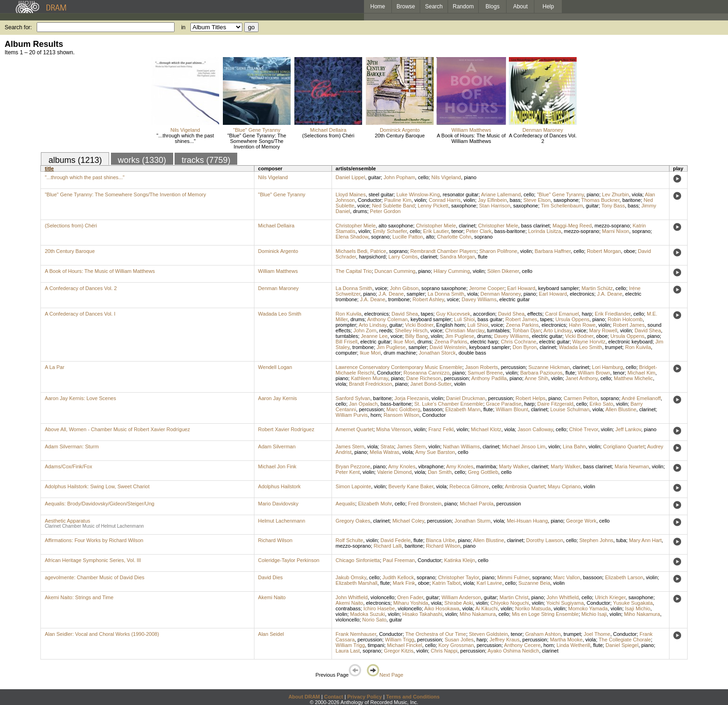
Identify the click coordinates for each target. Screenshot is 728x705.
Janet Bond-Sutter (430, 384)
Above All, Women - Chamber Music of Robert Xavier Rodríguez (117, 429)
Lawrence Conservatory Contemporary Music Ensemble (399, 367)
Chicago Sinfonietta (358, 560)
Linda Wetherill (574, 645)
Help (548, 6)
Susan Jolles (459, 639)
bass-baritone (510, 231)
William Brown (594, 372)
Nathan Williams (461, 446)
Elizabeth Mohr (375, 503)
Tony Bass (613, 205)
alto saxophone (395, 225)
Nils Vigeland (185, 130)
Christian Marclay (464, 330)
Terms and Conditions (413, 696)
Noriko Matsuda (533, 608)
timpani (376, 645)
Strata (387, 446)
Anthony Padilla (489, 378)
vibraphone (430, 466)
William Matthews (471, 130)
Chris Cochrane (518, 341)
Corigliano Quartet (623, 446)
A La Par (54, 367)
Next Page (385, 675)
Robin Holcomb (625, 319)
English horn (450, 325)
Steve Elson (537, 200)
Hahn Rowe (582, 325)
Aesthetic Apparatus (67, 521)
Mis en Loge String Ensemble (545, 614)
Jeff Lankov (628, 429)
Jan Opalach (363, 404)
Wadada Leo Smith (279, 314)
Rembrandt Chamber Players (443, 251)
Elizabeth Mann (463, 409)
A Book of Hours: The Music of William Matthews (471, 138)
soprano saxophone (444, 288)
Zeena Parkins (522, 325)
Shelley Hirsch (411, 330)
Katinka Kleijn (459, 560)
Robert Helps (531, 398)
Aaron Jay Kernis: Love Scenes (80, 398)
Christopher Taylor (458, 577)
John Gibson (404, 288)
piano (470, 177)
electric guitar (515, 299)
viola (637, 194)
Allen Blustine (621, 409)
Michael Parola (477, 503)
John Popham (399, 177)
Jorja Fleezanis (411, 398)
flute (483, 256)
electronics (582, 294)
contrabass (348, 608)
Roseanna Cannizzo (426, 372)
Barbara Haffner (553, 251)
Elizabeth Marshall (356, 583)
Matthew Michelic (633, 378)
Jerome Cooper (486, 288)
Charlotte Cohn (454, 236)
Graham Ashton (542, 634)
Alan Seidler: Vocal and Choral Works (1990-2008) (102, 634)
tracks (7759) (206, 160)
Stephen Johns (596, 540)
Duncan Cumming (395, 271)
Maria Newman (632, 466)
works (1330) (142, 160)
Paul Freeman (399, 560)
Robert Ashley (428, 299)
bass (515, 200)
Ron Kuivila (349, 314)
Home (377, 6)
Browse (405, 6)
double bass (472, 353)
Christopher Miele (356, 225)
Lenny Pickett (433, 205)
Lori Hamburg (607, 367)
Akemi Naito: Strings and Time (79, 597)
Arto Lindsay (372, 325)
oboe (629, 251)
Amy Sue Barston (435, 452)
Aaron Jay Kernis (277, 398)
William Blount (512, 409)
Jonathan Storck (437, 353)
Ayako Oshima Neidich (513, 650)
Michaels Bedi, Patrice (361, 251)
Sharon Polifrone (498, 251)
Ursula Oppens (572, 319)
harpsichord (372, 256)
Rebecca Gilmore (469, 486)
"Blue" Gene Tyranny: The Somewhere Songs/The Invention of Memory (257, 141)
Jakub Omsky (351, 577)
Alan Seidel (271, 634)
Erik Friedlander (612, 314)
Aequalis (345, 503)
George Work (581, 521)
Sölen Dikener (503, 271)
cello (423, 177)
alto (430, 236)
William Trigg (399, 639)
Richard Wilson (275, 540)
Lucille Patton (407, 236)
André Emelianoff (641, 398)
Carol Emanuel (562, 314)
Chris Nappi (444, 650)
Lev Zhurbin (615, 194)
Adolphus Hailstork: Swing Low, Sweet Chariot (97, 486)
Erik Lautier (435, 231)
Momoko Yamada (588, 608)
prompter (346, 325)
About (520, 6)
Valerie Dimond (394, 472)
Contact (333, 696)
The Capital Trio (354, 271)
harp (587, 314)
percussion (513, 367)
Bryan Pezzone (353, 466)
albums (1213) (75, 160)
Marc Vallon (566, 577)
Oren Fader (410, 597)
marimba (486, 466)
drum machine (400, 353)
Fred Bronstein (425, 503)
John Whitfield (352, 597)
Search (434, 6)
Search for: (18, 27)
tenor (457, 231)
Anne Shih (536, 378)
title (49, 168)
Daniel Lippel (350, 177)
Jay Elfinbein (492, 200)
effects (534, 314)
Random (463, 6)
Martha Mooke (566, 639)
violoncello (382, 597)
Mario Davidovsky (278, 503)
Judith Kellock (398, 577)
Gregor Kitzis (399, 650)
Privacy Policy (364, 696)
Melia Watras (384, 452)
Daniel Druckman (465, 398)
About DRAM (304, 696)
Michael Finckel (404, 645)
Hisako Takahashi (422, 614)
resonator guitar (460, 194)
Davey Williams (479, 299)
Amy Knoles (402, 466)
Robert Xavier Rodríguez (286, 429)
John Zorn (365, 330)
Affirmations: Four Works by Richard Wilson (94, 540)
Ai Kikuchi (486, 608)
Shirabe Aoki (458, 603)
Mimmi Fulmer (513, 577)
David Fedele (395, 540)
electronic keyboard (630, 341)
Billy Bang (416, 336)
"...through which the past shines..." (185, 138)
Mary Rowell (603, 330)
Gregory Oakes (353, 521)
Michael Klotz (486, 429)
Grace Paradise (503, 404)
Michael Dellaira (328, 130)
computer (346, 353)
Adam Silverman (277, 446)
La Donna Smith (354, 288)
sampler (416, 294)
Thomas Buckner (600, 200)
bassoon (432, 409)
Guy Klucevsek (453, 314)
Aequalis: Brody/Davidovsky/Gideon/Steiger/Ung (99, 503)
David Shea (404, 314)
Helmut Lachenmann (282, 521)
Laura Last (348, 650)
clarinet (467, 225)
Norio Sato (374, 619)
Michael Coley (408, 521)
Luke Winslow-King (418, 194)
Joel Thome (597, 634)
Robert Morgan (604, 251)
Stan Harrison (494, 205)
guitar (374, 177)
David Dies (270, 577)
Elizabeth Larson (624, 577)
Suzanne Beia (535, 583)
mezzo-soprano (612, 225)
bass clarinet (535, 225)
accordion (484, 314)
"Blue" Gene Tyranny (256, 130)
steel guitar (381, 194)
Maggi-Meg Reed (572, 225)
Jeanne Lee (374, 336)
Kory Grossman (456, 645)
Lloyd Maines (351, 194)
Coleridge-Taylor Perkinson (288, 560)
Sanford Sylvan (353, 398)
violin (420, 200)
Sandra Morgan (457, 256)
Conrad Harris (444, 200)
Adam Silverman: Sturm (71, 446)
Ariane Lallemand (501, 194)
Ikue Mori (404, 341)
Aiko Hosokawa (442, 608)
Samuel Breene (485, 372)
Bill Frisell (347, 341)
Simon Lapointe (353, 486)
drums (360, 211)
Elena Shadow (352, 236)
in (183, 27)
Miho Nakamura (478, 614)
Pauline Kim (397, 200)
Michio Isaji (593, 614)
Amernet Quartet (354, 429)
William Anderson (461, 597)
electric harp (484, 341)
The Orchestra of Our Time (435, 634)
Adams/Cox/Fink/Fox (68, 466)
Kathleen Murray (369, 378)
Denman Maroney (542, 130)
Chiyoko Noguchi (509, 603)
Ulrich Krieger (610, 597)
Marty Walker (514, 466)
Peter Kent (348, 472)
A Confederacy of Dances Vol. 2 (543, 138)
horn (375, 415)
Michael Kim (642, 372)
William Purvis (352, 415)
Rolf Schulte (349, 540)
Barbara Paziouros (541, 372)
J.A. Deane (390, 294)
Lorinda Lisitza (544, 231)
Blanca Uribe (440, 540)
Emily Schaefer (390, 231)
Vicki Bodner (419, 325)
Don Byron (525, 347)
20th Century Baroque (400, 135)
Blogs (493, 6)
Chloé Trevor (583, 429)
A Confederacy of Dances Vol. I (80, 314)
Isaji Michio (637, 608)
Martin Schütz (596, 288)
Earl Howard (521, 288)
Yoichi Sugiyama (565, 603)
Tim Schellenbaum (562, 205)
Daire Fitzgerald (555, 404)
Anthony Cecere (522, 645)
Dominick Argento (400, 130)
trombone (399, 299)
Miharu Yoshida (410, 603)
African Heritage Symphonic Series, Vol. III (93, 560)
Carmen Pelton (581, 398)
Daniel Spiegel (621, 645)
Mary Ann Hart (645, 540)
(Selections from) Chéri (328, 135)
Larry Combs (403, 256)
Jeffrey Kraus (504, 639)
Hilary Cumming (452, 271)
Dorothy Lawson (544, 540)
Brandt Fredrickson (370, 384)
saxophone (565, 200)
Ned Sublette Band (393, 205)
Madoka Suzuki (367, 614)
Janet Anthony (582, 378)
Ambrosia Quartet (525, 486)
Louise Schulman (569, 409)
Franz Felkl (441, 429)
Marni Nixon (616, 231)
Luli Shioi (464, 319)
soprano (641, 231)
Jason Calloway (535, 429)
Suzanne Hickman (549, 367)
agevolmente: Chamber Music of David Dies (94, 577)
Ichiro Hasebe (379, 608)
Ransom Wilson (401, 415)
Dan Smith (439, 472)
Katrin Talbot (446, 583)
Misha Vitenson (393, 429)
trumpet (613, 347)
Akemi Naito (272, 597)
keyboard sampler (558, 288)
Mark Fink (404, 583)
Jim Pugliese (459, 336)
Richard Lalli (388, 546)
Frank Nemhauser (356, 634)
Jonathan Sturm (473, 521)
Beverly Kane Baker (411, 486)
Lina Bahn (574, 446)
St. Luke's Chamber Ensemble (448, 404)
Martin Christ (514, 597)
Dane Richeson (423, 378)
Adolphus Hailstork (279, 486)
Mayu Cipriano (564, 486)
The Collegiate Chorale (624, 639)
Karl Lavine (489, 583)
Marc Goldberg (403, 409)
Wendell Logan (275, 367)
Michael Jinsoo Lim (524, 446)
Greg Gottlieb (483, 472)
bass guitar (490, 319)
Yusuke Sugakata (633, 603)
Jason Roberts (481, 367)
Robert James (521, 319)
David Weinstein (447, 347)
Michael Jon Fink (277, 466)
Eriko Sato (601, 404)
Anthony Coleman (387, 319)
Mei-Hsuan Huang (527, 521)
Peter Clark (479, 231)
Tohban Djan (526, 330)
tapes (427, 314)
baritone (631, 200)
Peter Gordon (385, 211)
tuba (621, 540)
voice (363, 205)
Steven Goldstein (488, 634)
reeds (385, 330)
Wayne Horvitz (588, 341)
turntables (498, 330)
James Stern (350, 446)
